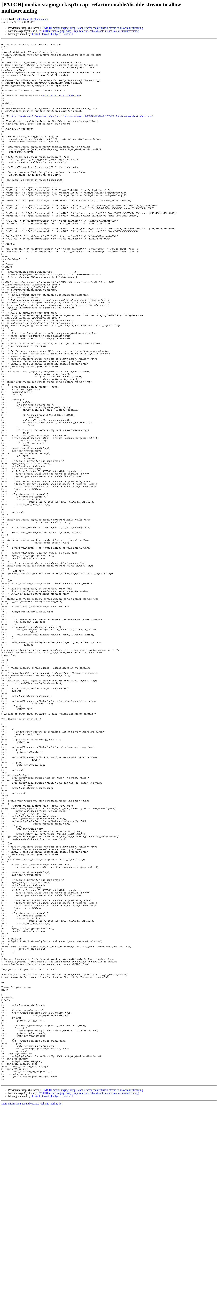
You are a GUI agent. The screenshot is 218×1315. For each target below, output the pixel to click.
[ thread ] (46, 34)
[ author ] (68, 34)
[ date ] (36, 34)
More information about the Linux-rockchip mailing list (31, 1312)
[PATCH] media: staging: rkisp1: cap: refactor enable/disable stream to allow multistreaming (92, 27)
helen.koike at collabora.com (32, 19)
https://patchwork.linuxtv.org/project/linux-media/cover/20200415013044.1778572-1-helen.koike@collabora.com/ (82, 131)
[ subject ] (56, 34)
